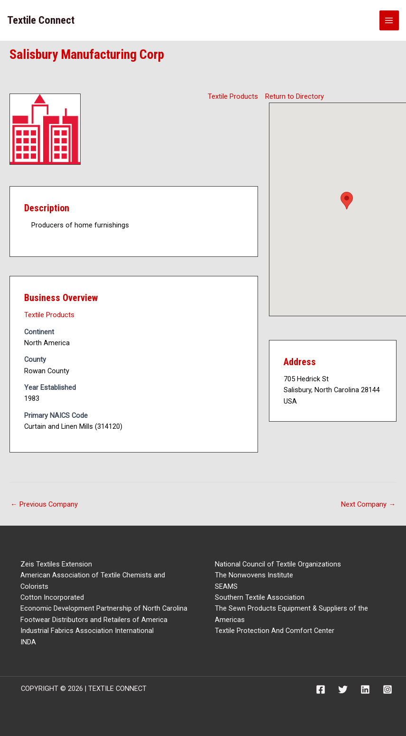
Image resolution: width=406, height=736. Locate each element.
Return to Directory (294, 96)
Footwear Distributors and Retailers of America (93, 619)
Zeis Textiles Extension (56, 564)
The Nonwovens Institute (254, 575)
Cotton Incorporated (52, 597)
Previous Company (44, 504)
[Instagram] (387, 689)
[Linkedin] (365, 689)
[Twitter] (343, 689)
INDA (28, 642)
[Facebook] (320, 689)
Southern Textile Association (259, 597)
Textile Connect (40, 20)
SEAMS (226, 586)
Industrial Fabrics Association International (87, 630)
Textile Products (233, 96)
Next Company (368, 504)
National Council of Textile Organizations (278, 564)
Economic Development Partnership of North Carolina (103, 608)
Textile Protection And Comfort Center (274, 630)
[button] (347, 200)
